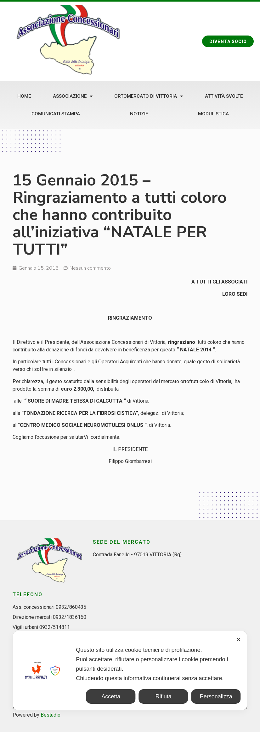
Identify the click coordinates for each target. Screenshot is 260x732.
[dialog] (130, 670)
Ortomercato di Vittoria (148, 96)
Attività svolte (224, 96)
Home (24, 96)
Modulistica (213, 114)
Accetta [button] (110, 696)
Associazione (73, 96)
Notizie (139, 114)
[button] (227, 41)
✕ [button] (238, 639)
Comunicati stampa (55, 114)
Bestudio (50, 715)
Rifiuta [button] (163, 696)
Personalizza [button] (216, 696)
